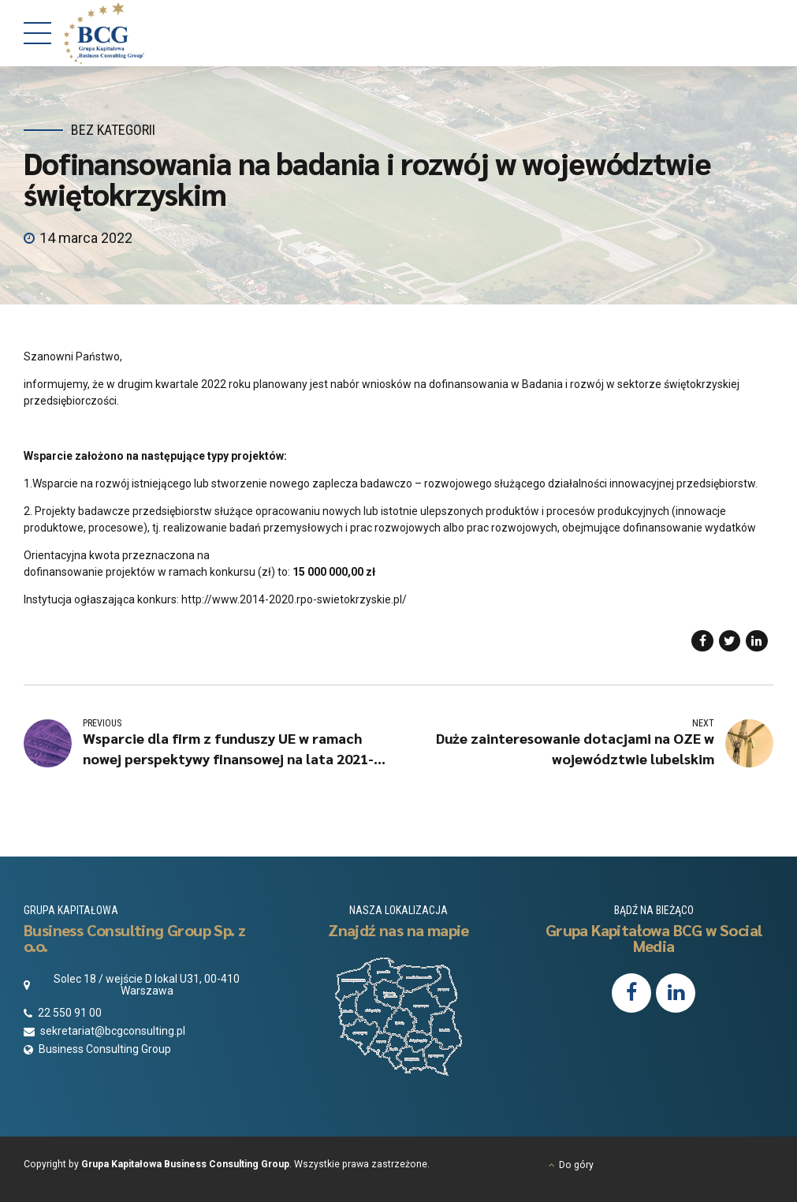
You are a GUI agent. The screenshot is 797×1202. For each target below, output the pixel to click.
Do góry (576, 1164)
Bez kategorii (113, 129)
